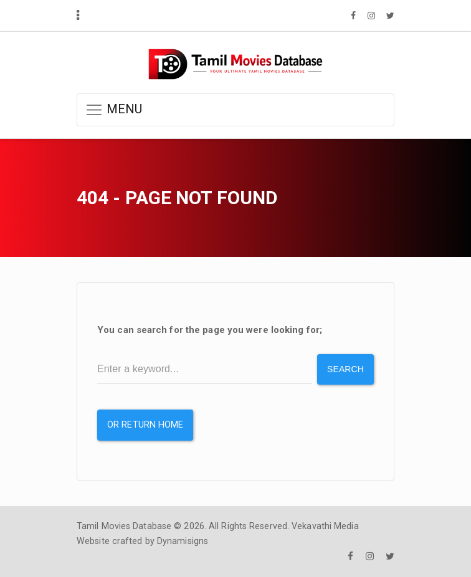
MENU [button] (114, 110)
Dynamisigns (182, 541)
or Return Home (145, 425)
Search (345, 369)
